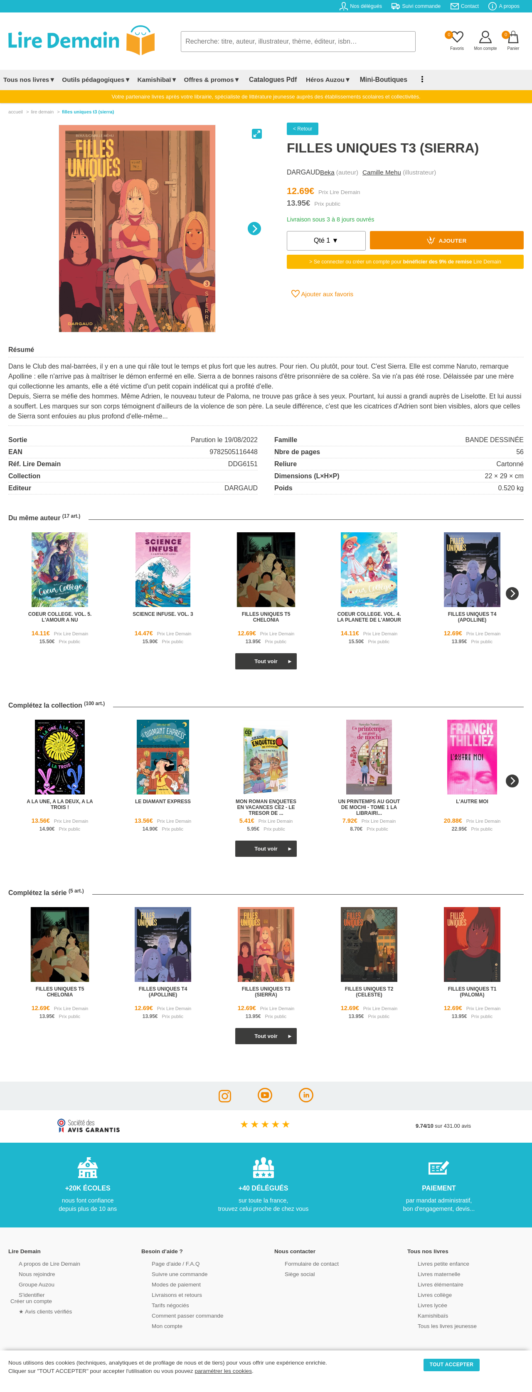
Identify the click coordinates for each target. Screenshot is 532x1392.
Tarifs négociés (161, 1304)
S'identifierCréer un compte (30, 1297)
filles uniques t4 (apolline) (472, 617)
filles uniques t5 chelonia (266, 617)
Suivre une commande (170, 1273)
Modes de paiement (166, 1284)
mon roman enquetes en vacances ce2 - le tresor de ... (266, 807)
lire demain (42, 111)
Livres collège (425, 1294)
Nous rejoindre (27, 1273)
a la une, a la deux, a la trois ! (60, 804)
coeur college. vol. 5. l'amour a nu (60, 617)
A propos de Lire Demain (39, 1263)
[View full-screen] (257, 134)
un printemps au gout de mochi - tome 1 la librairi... (369, 807)
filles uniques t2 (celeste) (369, 992)
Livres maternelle (429, 1273)
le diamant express (163, 801)
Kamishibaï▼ (157, 79)
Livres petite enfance (433, 1263)
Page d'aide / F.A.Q (166, 1263)
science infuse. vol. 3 (163, 614)
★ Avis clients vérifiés (36, 1311)
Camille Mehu (381, 172)
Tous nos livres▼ (29, 79)
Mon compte (157, 1325)
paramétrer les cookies (223, 1371)
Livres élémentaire (431, 1284)
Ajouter (447, 240)
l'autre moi (472, 801)
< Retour (302, 129)
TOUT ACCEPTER (452, 1364)
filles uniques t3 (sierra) (266, 992)
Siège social (290, 1273)
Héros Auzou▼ (321, 79)
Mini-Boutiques (374, 79)
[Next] (254, 228)
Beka (327, 172)
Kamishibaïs (423, 1315)
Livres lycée (423, 1304)
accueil (15, 111)
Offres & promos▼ (212, 79)
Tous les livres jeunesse (437, 1325)
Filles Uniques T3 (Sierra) (88, 111)
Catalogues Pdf (269, 79)
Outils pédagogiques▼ (96, 79)
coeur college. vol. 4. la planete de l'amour (369, 617)
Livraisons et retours (167, 1294)
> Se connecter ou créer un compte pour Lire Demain (405, 262)
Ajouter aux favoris (322, 294)
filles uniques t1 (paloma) (472, 992)
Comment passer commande (177, 1315)
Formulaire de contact (302, 1263)
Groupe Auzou (27, 1284)
